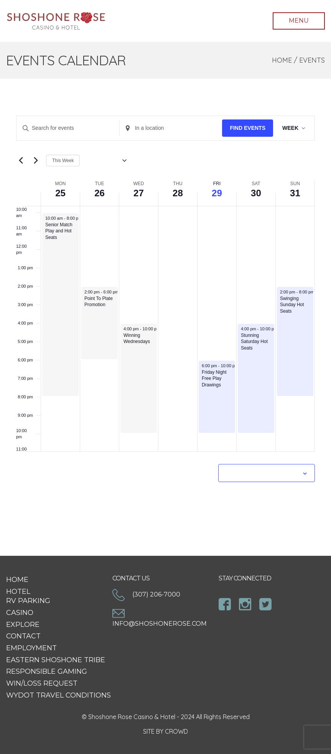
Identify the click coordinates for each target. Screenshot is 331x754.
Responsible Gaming (46, 671)
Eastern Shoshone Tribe (55, 660)
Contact (23, 636)
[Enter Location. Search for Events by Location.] (171, 128)
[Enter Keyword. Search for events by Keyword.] (67, 128)
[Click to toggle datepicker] (106, 160)
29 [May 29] (217, 193)
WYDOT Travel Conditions (58, 695)
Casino (19, 612)
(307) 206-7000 (146, 594)
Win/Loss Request (41, 683)
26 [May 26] (99, 193)
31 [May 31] (295, 193)
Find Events (247, 128)
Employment (31, 648)
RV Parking (28, 601)
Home (282, 60)
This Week (63, 160)
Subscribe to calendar (262, 473)
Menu (299, 20)
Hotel (18, 591)
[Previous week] (20, 160)
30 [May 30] (256, 193)
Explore (23, 624)
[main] (165, 317)
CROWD (176, 731)
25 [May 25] (60, 193)
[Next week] (35, 160)
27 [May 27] (138, 193)
